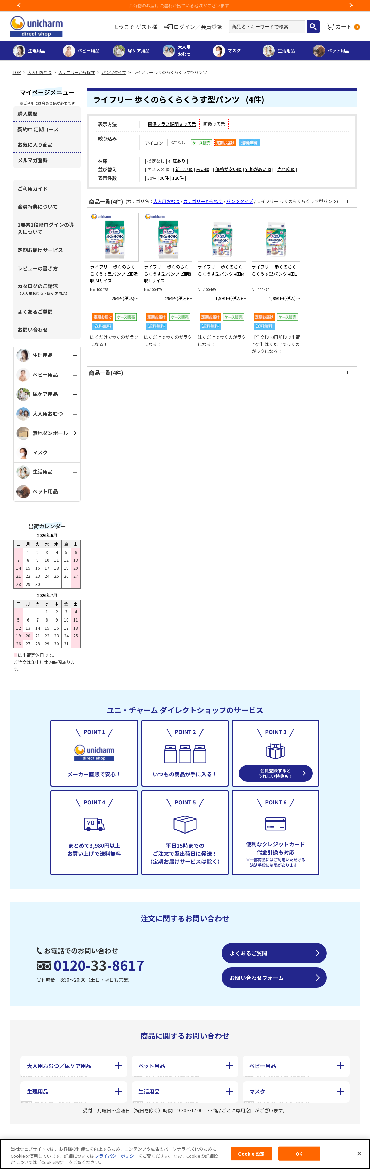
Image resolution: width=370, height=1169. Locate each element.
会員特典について (37, 206)
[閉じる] (359, 1153)
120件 (178, 178)
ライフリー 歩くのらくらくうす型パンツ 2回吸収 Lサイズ (167, 273)
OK (299, 1154)
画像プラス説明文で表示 (172, 124)
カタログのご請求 (43, 289)
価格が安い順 (228, 169)
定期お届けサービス (40, 249)
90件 (164, 178)
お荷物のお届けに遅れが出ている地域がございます (185, 5)
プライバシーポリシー (116, 1156)
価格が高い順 (258, 169)
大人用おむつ (40, 72)
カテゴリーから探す (77, 72)
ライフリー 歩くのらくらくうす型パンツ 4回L (274, 270)
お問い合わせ (32, 329)
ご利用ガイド (32, 188)
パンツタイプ (114, 72)
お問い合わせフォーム (257, 977)
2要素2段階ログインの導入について (45, 228)
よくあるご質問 (35, 311)
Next (351, 5)
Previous (19, 5)
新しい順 (184, 169)
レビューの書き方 (37, 268)
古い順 (202, 169)
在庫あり (177, 160)
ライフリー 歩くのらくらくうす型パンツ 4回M (221, 270)
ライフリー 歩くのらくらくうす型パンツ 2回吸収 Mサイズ (114, 273)
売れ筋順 (286, 169)
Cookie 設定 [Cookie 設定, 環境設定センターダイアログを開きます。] (251, 1154)
